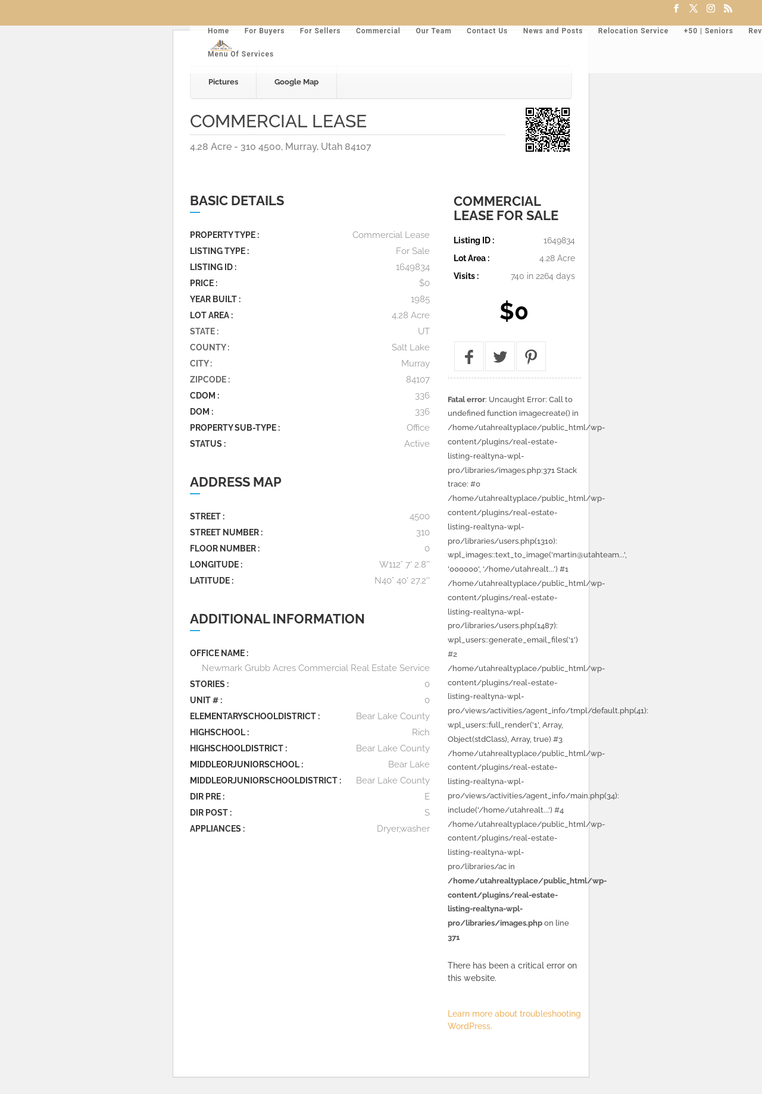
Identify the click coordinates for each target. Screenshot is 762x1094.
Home (218, 31)
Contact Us (487, 31)
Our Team (433, 31)
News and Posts (553, 31)
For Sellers (320, 31)
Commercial (378, 31)
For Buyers (265, 31)
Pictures (223, 81)
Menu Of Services (241, 54)
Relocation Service (633, 31)
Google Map (296, 81)
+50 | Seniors (708, 31)
